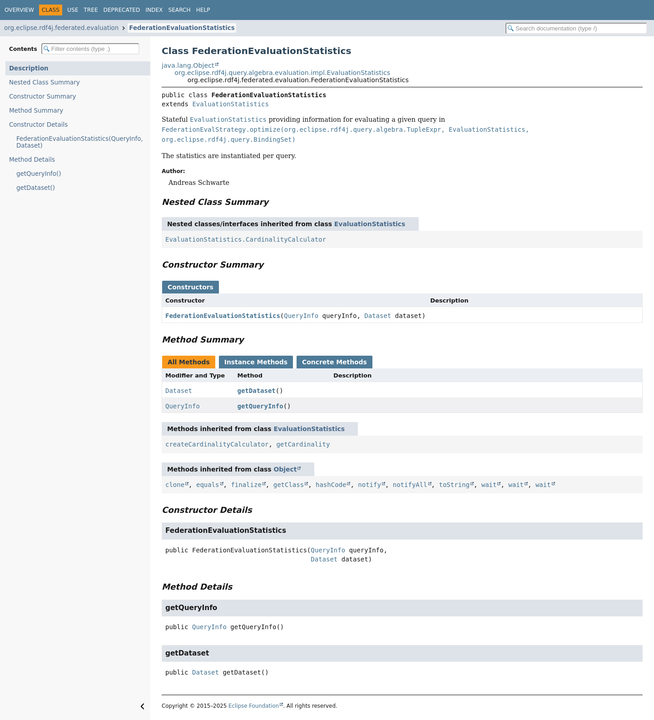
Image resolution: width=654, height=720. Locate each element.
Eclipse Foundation (253, 706)
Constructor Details (38, 124)
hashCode (331, 484)
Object (285, 469)
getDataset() (35, 187)
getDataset (257, 390)
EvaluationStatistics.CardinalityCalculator (245, 239)
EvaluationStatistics (230, 104)
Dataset (377, 315)
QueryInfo (301, 315)
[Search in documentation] (576, 28)
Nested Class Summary (44, 82)
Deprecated (122, 10)
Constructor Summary (42, 96)
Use (72, 10)
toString (454, 484)
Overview (19, 10)
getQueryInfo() (38, 173)
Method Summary (36, 110)
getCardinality (303, 444)
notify (369, 484)
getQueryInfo (260, 406)
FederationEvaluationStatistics (181, 28)
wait (489, 484)
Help (203, 10)
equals (207, 484)
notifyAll (410, 484)
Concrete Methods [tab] (334, 362)
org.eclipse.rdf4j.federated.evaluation (61, 28)
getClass (288, 484)
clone (174, 484)
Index (154, 10)
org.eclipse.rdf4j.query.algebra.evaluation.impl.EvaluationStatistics (282, 72)
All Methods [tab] (189, 362)
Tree (91, 10)
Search (179, 10)
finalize (246, 484)
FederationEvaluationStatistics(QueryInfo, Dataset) (79, 142)
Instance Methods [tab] (255, 362)
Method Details (32, 159)
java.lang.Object (188, 65)
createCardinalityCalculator (217, 444)
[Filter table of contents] (90, 49)
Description (29, 68)
